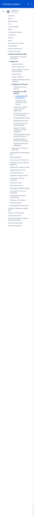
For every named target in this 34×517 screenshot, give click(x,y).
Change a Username (17, 77)
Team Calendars (12, 46)
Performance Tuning (15, 183)
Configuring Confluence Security (19, 175)
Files (9, 24)
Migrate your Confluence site (16, 213)
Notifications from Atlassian (18, 200)
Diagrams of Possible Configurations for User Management (20, 129)
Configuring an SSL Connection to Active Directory (21, 102)
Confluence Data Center (14, 215)
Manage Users (14, 61)
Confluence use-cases (14, 51)
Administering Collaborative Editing (20, 188)
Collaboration (12, 35)
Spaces (10, 18)
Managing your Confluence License (20, 167)
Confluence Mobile (13, 26)
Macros (10, 29)
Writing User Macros (15, 157)
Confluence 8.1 (15, 10)
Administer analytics (15, 203)
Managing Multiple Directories (22, 118)
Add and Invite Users (17, 64)
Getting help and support (15, 225)
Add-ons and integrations (15, 48)
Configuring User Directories (20, 84)
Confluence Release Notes (15, 223)
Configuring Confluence (16, 172)
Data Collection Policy (16, 185)
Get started (11, 16)
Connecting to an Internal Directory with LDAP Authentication (21, 108)
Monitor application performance (19, 205)
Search (28, 4)
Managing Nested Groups (21, 120)
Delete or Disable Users (18, 67)
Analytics (10, 37)
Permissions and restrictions (16, 43)
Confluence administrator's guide (17, 54)
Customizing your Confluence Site (19, 160)
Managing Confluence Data (17, 170)
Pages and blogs (12, 21)
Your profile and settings (15, 32)
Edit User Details (16, 74)
